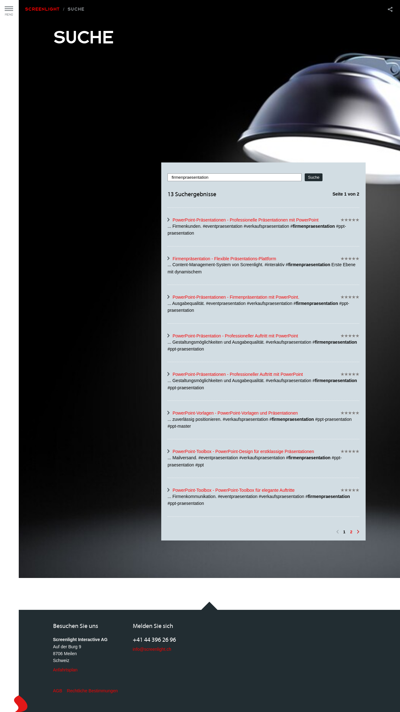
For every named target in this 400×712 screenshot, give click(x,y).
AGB (57, 690)
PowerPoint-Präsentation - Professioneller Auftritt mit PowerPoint (235, 335)
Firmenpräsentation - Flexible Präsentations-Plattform (224, 258)
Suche (76, 9)
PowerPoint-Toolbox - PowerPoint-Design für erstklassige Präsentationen (243, 451)
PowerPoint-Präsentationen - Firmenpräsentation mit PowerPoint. (235, 297)
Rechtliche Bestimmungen (92, 690)
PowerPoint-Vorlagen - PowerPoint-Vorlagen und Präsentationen (235, 413)
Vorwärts (358, 532)
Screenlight (42, 9)
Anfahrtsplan (65, 669)
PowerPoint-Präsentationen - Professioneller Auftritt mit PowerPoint (237, 374)
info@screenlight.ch (152, 649)
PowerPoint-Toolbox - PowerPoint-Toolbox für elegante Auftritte (233, 490)
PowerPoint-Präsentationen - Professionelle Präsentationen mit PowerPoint (245, 219)
